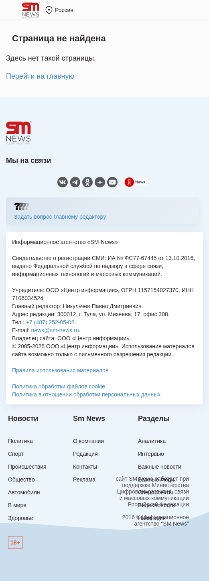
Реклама (84, 479)
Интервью (151, 454)
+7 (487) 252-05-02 (50, 322)
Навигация (152, 518)
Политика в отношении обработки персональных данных (86, 394)
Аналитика (152, 441)
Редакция (85, 454)
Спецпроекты (155, 492)
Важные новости (159, 466)
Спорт (16, 454)
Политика (20, 441)
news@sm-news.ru (55, 330)
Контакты (85, 466)
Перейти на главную (40, 76)
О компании (88, 441)
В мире (17, 505)
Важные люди (156, 479)
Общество (21, 479)
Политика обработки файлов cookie (58, 386)
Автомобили (24, 492)
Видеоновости (156, 505)
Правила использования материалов (60, 370)
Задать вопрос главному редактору (60, 216)
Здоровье (20, 518)
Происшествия (27, 466)
